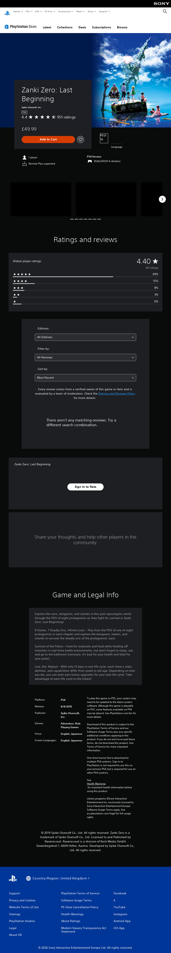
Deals (82, 23)
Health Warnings (96, 779)
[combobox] (85, 333)
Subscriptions (101, 23)
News (79, 11)
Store (90, 11)
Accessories (64, 11)
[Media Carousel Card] (41, 195)
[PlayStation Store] (21, 22)
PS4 (37, 11)
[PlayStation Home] (7, 11)
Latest (47, 23)
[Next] (162, 195)
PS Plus (49, 11)
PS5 (28, 11)
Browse (122, 23)
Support (103, 11)
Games (16, 11)
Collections (65, 23)
